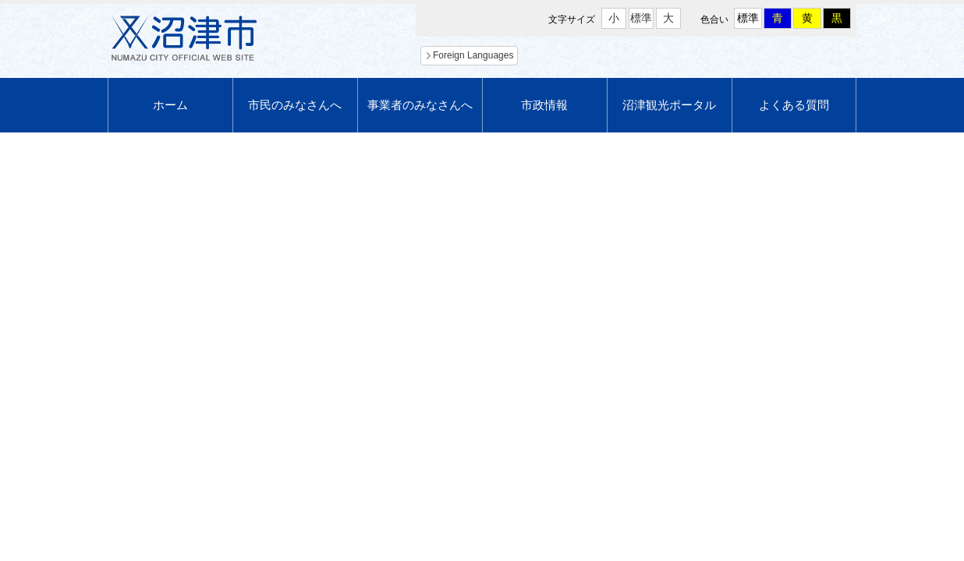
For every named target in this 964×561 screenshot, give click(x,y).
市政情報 (544, 104)
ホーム (170, 104)
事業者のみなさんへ (420, 104)
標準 (641, 18)
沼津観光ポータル (669, 104)
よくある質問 (794, 104)
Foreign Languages (473, 55)
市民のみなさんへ (295, 104)
